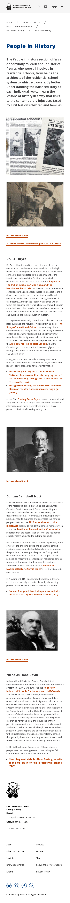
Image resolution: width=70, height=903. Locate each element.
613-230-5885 (18, 828)
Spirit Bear (11, 858)
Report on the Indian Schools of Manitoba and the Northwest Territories (33, 285)
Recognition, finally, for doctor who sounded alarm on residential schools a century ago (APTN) (35, 389)
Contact (40, 844)
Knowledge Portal (15, 864)
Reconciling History (15, 30)
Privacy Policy (43, 871)
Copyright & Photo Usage (49, 864)
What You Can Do (31, 22)
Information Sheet (17, 235)
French (54, 6)
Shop (38, 858)
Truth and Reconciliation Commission (39, 529)
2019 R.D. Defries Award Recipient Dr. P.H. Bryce (33, 243)
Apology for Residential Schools (28, 343)
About (9, 844)
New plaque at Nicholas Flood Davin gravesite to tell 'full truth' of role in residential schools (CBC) (35, 763)
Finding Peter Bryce (29, 399)
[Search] (39, 6)
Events (9, 871)
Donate (40, 851)
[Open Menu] (62, 6)
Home (9, 22)
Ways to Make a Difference (19, 26)
